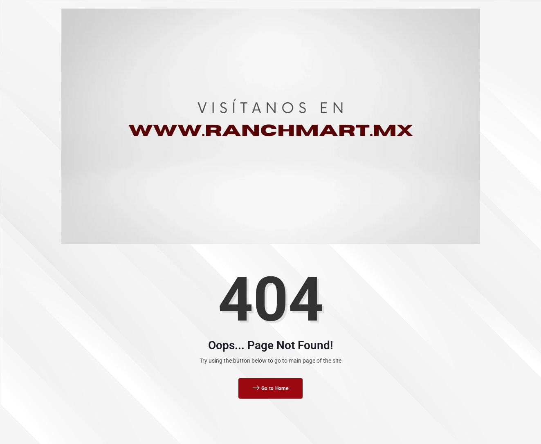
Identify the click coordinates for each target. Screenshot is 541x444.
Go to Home (270, 388)
